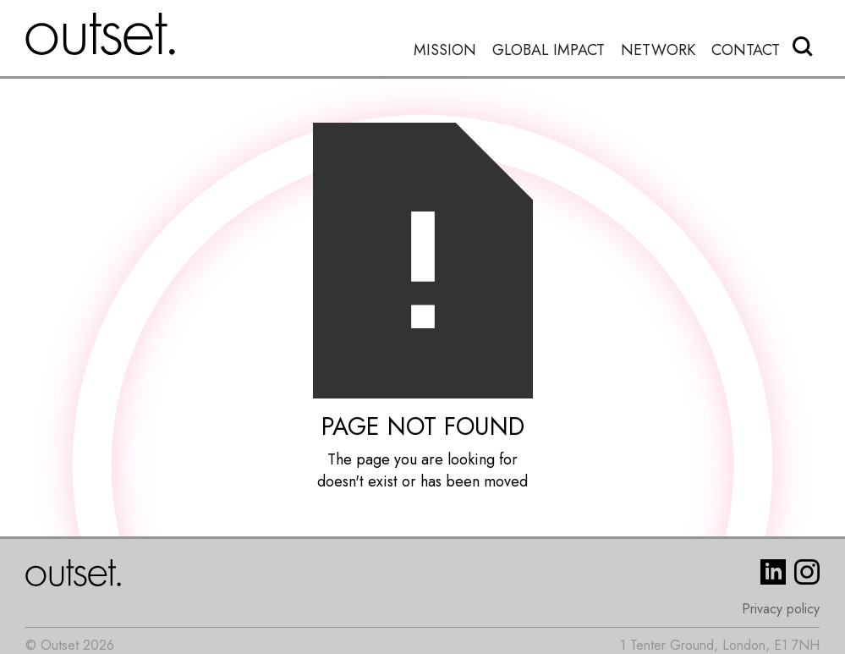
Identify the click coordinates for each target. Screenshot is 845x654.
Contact (745, 50)
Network (658, 50)
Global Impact (548, 50)
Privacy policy (781, 608)
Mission (445, 50)
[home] (100, 34)
